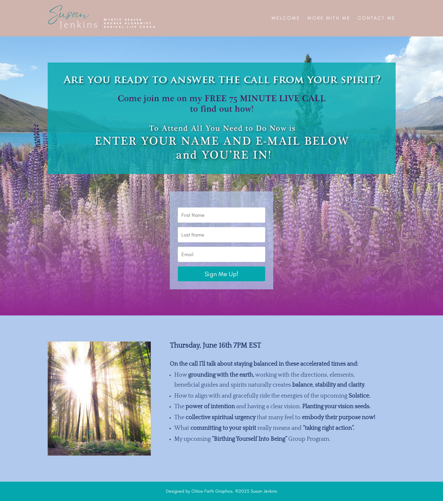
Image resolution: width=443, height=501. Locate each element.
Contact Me (377, 18)
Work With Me (329, 18)
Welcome (286, 18)
